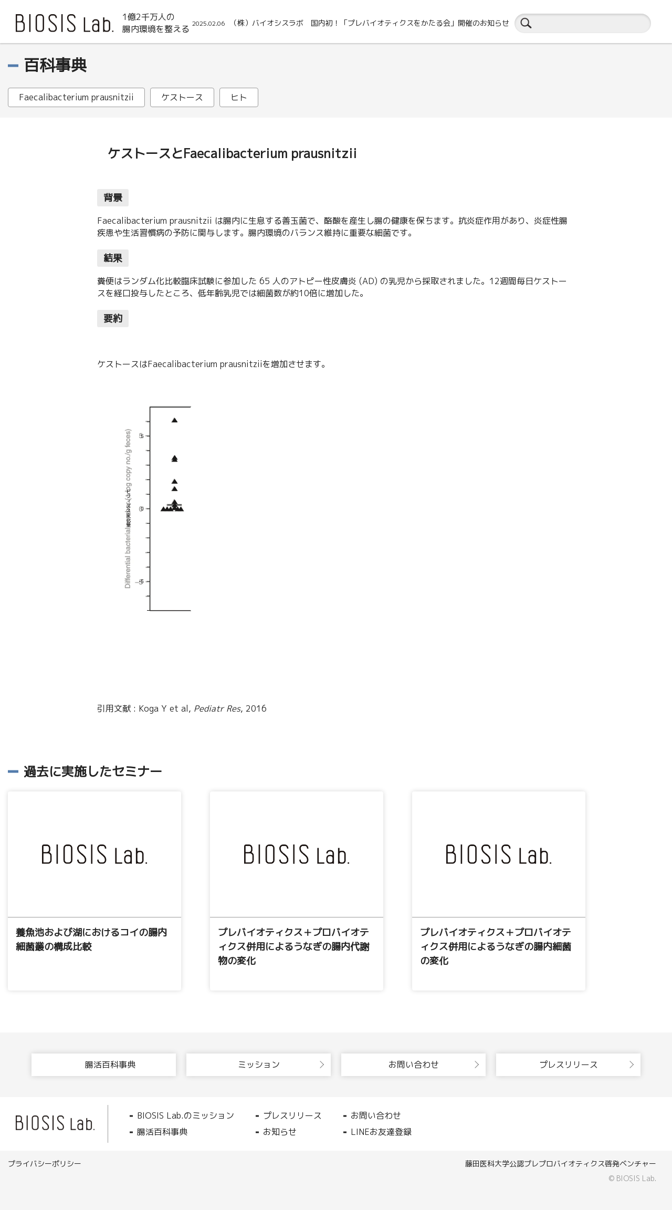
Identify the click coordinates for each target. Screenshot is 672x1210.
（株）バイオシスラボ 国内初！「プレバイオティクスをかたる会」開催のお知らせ (350, 23)
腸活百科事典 (162, 1132)
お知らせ (280, 1132)
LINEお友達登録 (381, 1132)
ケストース (182, 97)
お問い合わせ (376, 1115)
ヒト (238, 97)
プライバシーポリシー (44, 1164)
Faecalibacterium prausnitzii (76, 97)
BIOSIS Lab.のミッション (185, 1115)
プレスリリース (292, 1115)
